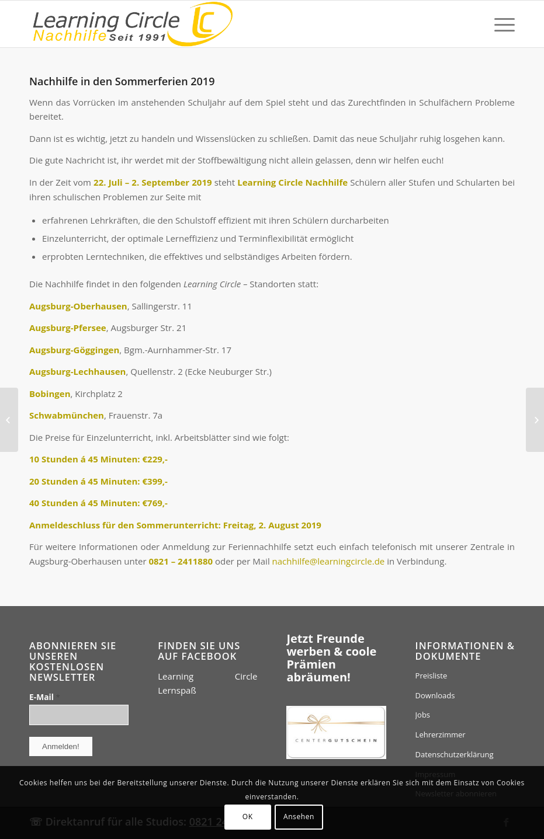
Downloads (435, 695)
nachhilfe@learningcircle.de (328, 561)
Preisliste (431, 675)
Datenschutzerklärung (454, 754)
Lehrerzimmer (440, 734)
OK (247, 816)
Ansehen (298, 816)
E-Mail (44, 696)
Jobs (422, 714)
